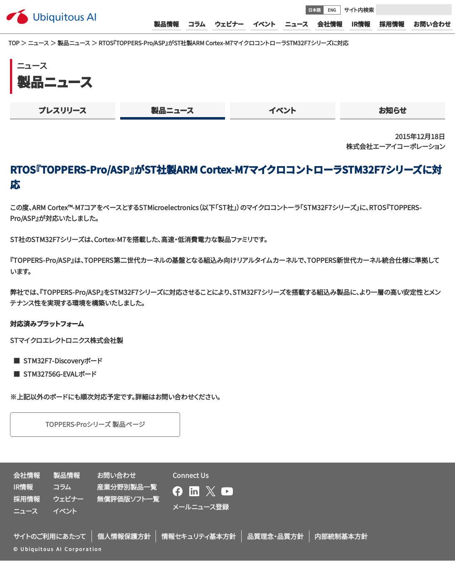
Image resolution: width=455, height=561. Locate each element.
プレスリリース (63, 110)
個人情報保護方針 (124, 536)
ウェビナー (68, 499)
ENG (332, 10)
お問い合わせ (116, 475)
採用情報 (26, 499)
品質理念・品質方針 (275, 536)
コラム (62, 487)
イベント (282, 110)
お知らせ (392, 110)
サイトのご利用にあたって (49, 536)
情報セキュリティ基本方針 (198, 536)
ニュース (38, 43)
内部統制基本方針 (341, 536)
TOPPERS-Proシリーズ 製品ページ (96, 424)
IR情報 (23, 487)
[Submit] (443, 9)
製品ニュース (73, 43)
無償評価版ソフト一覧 (128, 499)
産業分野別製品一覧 (127, 487)
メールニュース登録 (201, 507)
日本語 (314, 10)
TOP (14, 43)
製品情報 (66, 475)
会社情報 (26, 475)
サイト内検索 (359, 9)
